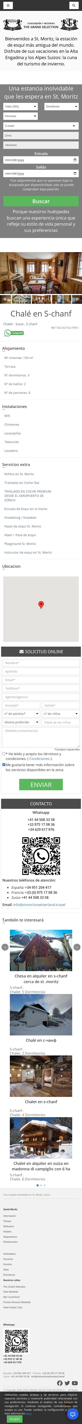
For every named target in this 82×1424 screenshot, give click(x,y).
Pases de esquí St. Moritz (22, 526)
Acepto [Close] (15, 1419)
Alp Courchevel (11, 1297)
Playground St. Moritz (20, 544)
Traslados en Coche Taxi (21, 483)
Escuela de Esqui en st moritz (25, 509)
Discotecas (9, 1274)
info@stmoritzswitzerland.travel (39, 904)
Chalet (8, 324)
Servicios (8, 1259)
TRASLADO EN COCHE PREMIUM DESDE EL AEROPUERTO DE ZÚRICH (27, 495)
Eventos (7, 1264)
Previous (5, 299)
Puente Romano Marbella (17, 1302)
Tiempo (7, 1221)
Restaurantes (10, 1241)
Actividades (9, 1253)
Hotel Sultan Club (12, 1307)
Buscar (41, 201)
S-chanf (31, 324)
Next (77, 299)
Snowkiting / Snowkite (20, 517)
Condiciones (40, 758)
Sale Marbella (10, 1291)
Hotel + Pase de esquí (20, 535)
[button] (41, 605)
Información (9, 1216)
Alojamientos (10, 1236)
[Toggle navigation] (74, 5)
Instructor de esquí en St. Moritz (28, 552)
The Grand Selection (14, 1286)
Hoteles (7, 1231)
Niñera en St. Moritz (19, 474)
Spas (6, 1269)
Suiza (20, 324)
